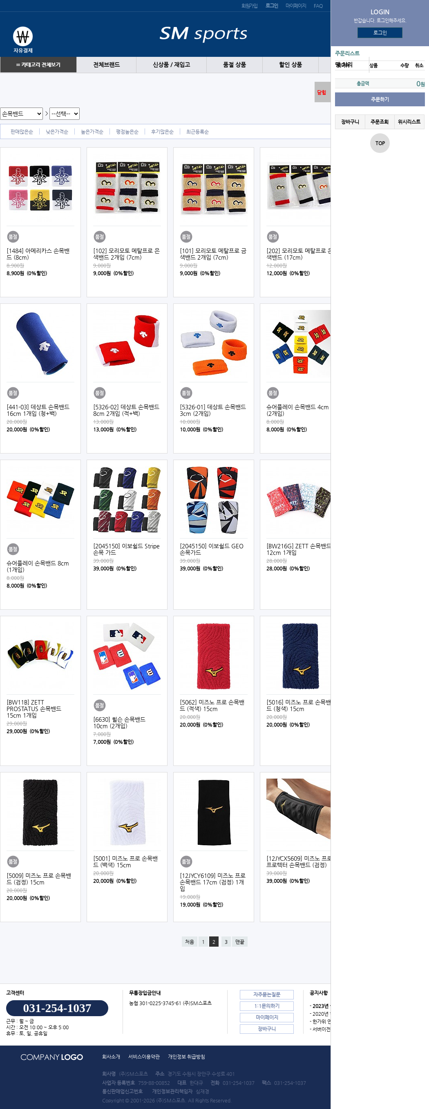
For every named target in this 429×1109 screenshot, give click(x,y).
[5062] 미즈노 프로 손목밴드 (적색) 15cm (212, 705)
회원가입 (249, 6)
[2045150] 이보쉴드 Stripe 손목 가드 (126, 549)
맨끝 (239, 942)
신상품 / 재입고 (171, 65)
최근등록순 (197, 132)
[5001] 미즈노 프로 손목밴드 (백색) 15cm (125, 861)
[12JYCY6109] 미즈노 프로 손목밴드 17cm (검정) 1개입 (213, 882)
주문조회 (380, 122)
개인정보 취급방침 (186, 1057)
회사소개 (111, 1057)
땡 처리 (344, 65)
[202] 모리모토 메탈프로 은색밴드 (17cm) (299, 253)
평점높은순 (127, 132)
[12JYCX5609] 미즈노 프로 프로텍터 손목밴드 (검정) (299, 861)
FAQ (318, 6)
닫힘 (321, 92)
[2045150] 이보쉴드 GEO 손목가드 (212, 549)
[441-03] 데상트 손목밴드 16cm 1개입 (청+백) (38, 410)
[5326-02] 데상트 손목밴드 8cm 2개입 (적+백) (126, 410)
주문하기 (380, 99)
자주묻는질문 (266, 994)
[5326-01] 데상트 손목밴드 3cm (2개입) (213, 410)
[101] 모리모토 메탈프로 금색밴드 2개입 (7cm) (213, 253)
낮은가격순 (57, 132)
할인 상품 (290, 65)
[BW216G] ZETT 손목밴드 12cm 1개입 (298, 549)
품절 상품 (234, 65)
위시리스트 (409, 122)
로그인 (380, 33)
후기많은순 (162, 132)
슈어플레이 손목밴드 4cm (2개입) (297, 410)
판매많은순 (22, 132)
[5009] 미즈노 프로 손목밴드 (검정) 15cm (39, 878)
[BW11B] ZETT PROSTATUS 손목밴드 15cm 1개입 (34, 708)
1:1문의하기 (266, 1006)
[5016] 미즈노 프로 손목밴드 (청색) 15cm (298, 705)
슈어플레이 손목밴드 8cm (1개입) (38, 566)
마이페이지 (296, 6)
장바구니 (350, 122)
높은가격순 (92, 132)
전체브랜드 (106, 65)
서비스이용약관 (144, 1057)
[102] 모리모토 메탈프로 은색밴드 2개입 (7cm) (126, 253)
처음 (189, 942)
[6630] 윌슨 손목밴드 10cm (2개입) (119, 722)
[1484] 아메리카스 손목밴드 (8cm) (38, 253)
